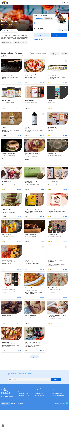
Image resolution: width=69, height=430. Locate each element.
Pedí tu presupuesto (39, 391)
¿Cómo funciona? (38, 39)
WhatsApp (42, 23)
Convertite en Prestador (23, 395)
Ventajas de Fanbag (39, 395)
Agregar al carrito (42, 35)
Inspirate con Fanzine (23, 393)
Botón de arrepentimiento (58, 395)
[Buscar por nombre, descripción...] (39, 53)
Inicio (3, 7)
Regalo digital (39, 18)
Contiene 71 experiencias (9, 31)
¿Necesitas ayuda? (7, 396)
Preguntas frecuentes (57, 393)
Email (36, 23)
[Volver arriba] (3, 425)
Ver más (19, 82)
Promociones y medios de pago (41, 30)
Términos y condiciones (59, 403)
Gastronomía (10, 7)
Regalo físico (48, 18)
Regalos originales (39, 393)
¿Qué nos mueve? (22, 391)
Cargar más (34, 357)
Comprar (59, 35)
